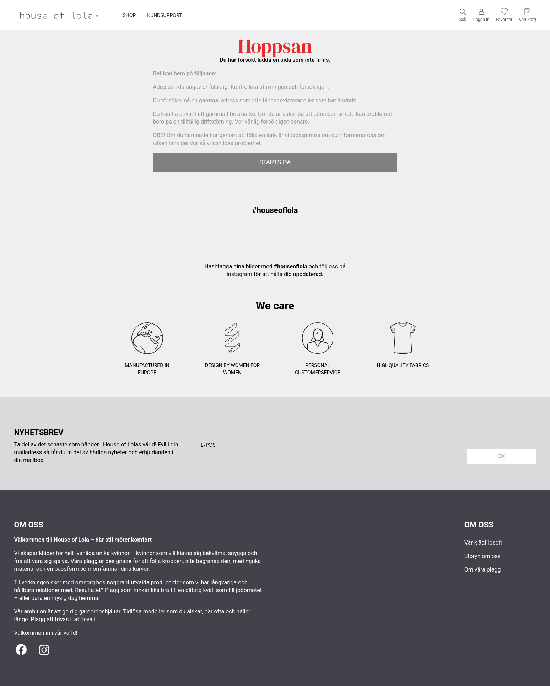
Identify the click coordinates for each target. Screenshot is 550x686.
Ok (501, 456)
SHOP (129, 15)
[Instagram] (44, 650)
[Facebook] (21, 650)
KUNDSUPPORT (164, 15)
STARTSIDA (275, 162)
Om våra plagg (482, 569)
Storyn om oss (482, 556)
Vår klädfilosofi (483, 542)
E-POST (210, 445)
